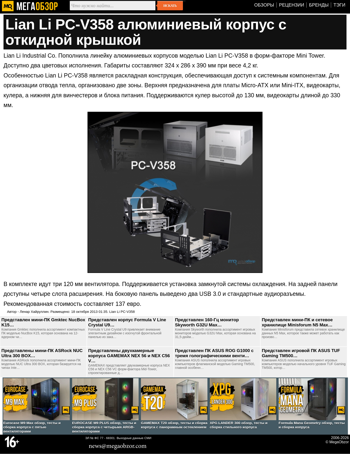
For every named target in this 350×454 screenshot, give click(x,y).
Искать (170, 5)
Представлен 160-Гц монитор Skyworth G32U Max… (207, 322)
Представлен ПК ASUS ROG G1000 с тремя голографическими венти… (214, 353)
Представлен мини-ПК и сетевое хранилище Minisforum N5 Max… (297, 322)
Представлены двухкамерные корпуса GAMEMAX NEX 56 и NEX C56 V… (129, 355)
